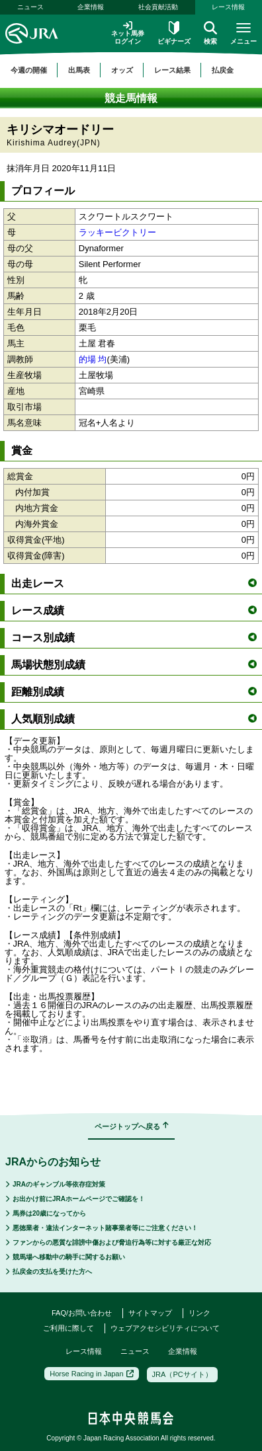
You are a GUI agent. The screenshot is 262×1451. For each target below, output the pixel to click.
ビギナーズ (174, 33)
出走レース (134, 583)
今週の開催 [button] (29, 70)
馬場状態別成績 (134, 664)
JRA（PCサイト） (182, 1374)
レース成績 (134, 610)
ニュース (30, 7)
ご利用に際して (68, 1328)
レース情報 (228, 7)
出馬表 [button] (79, 70)
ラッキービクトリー (117, 232)
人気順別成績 (134, 719)
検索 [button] (210, 33)
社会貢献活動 (158, 7)
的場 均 (93, 359)
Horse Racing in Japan (91, 1374)
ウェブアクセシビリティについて (165, 1328)
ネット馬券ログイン (127, 32)
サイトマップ (150, 1313)
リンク (199, 1313)
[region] (131, 70)
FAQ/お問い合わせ (82, 1313)
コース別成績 (134, 637)
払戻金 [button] (223, 70)
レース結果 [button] (172, 70)
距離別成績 (134, 691)
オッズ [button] (122, 70)
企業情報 (90, 7)
